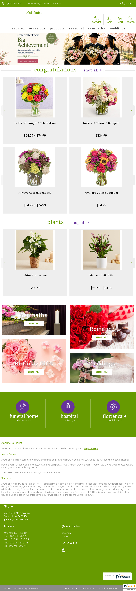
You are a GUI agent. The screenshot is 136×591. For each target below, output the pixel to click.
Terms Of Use (71, 588)
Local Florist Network (107, 588)
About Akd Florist (11, 442)
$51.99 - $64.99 (101, 288)
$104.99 (101, 135)
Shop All (91, 70)
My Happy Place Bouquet (101, 192)
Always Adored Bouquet (35, 192)
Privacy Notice (87, 588)
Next (132, 110)
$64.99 (101, 205)
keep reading (91, 448)
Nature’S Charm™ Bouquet (101, 123)
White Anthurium (35, 275)
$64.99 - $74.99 (35, 135)
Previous (4, 110)
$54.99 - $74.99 (35, 205)
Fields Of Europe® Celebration (35, 123)
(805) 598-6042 (14, 3)
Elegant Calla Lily (101, 275)
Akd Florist (34, 13)
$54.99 (35, 288)
